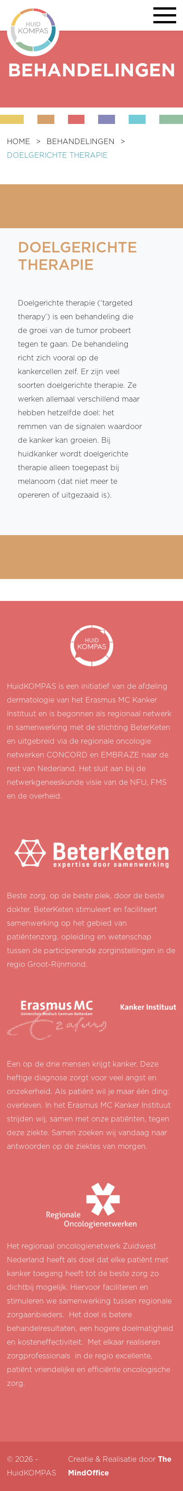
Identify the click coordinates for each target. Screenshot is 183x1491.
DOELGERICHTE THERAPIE (57, 155)
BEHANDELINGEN (81, 141)
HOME (18, 141)
